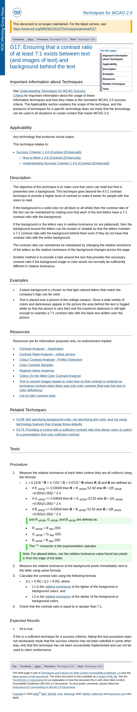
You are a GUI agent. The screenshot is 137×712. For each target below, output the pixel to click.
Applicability (110, 64)
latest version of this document (30, 676)
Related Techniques (114, 84)
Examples (108, 74)
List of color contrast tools (37, 395)
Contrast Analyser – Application (41, 348)
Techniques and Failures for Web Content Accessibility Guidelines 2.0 (80, 672)
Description (109, 69)
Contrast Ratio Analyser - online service (47, 354)
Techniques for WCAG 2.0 (107, 12)
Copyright (18, 693)
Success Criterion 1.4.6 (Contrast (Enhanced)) (49, 152)
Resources (109, 79)
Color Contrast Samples (36, 365)
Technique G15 (52, 39)
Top (14, 666)
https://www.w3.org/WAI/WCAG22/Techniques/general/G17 (54, 29)
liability (86, 693)
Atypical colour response (36, 370)
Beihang (69, 693)
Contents (18, 39)
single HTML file (108, 676)
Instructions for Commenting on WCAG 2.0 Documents (44, 687)
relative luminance (58, 586)
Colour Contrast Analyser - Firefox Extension (50, 359)
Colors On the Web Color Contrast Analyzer (50, 376)
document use (117, 693)
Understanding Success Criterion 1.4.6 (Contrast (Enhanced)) (66, 163)
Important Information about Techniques (115, 57)
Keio (60, 693)
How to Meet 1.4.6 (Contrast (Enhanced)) (52, 157)
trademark (97, 693)
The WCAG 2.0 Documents (28, 680)
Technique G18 (82, 39)
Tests (106, 89)
